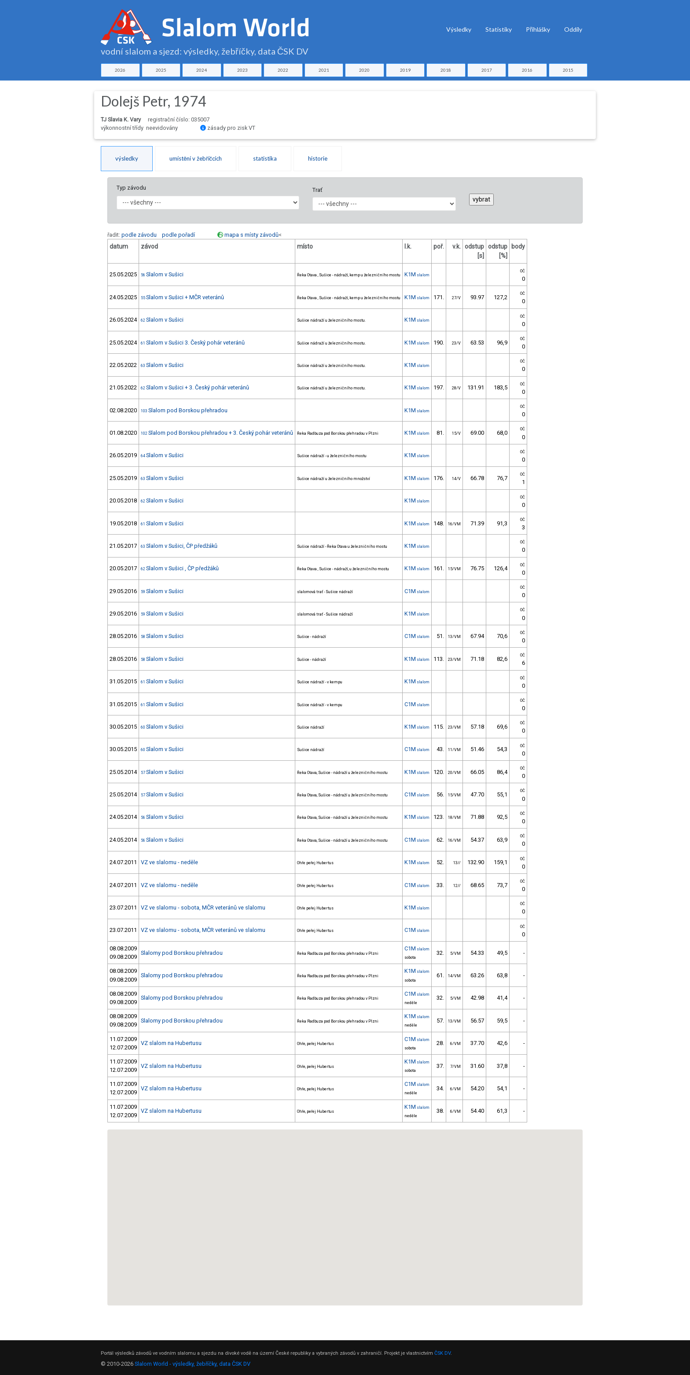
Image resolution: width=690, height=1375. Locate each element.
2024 (201, 70)
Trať (317, 190)
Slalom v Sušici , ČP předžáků (180, 568)
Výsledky (458, 29)
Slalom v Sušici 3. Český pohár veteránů (193, 342)
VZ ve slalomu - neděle (169, 862)
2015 (568, 70)
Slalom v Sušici (162, 274)
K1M (416, 274)
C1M (416, 591)
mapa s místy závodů (251, 234)
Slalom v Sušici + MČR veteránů (182, 297)
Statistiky (498, 29)
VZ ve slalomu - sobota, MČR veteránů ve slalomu (203, 907)
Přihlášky (538, 29)
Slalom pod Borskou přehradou (184, 410)
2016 (527, 70)
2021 (324, 70)
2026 (120, 70)
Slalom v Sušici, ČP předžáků (179, 546)
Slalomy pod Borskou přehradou (182, 953)
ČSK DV (442, 1353)
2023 (242, 70)
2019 (405, 70)
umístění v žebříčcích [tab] (195, 158)
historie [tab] (317, 158)
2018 (445, 70)
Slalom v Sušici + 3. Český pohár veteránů (195, 387)
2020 (364, 70)
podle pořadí (178, 234)
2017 (486, 70)
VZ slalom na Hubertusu (171, 1043)
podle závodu (139, 234)
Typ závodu (131, 187)
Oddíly (573, 29)
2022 (283, 70)
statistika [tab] (265, 158)
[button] (320, 1148)
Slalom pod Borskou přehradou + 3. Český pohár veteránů (217, 432)
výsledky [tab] (126, 158)
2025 (161, 70)
